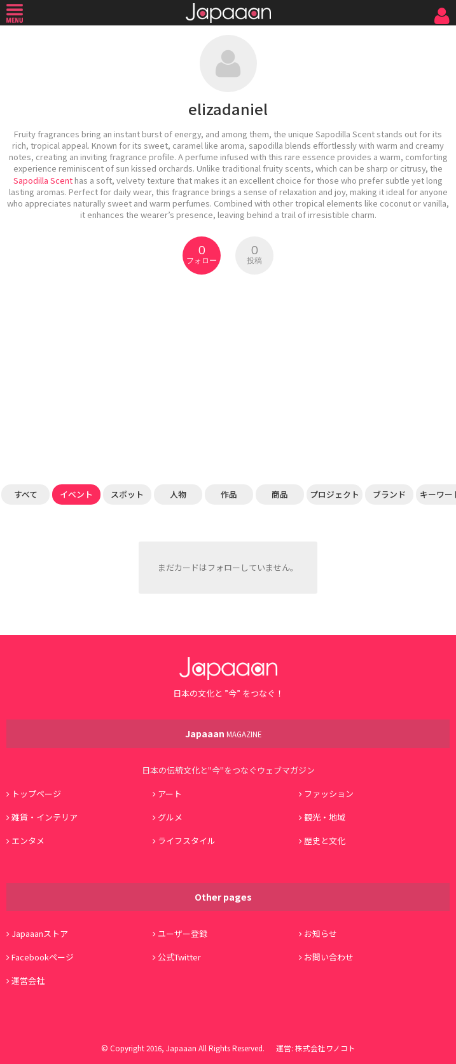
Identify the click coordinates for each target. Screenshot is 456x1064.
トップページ (36, 794)
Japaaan (228, 13)
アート (170, 794)
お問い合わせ (329, 957)
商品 (280, 494)
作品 (229, 494)
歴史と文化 (324, 841)
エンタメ (28, 841)
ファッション (329, 794)
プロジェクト (334, 494)
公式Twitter (179, 957)
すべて (26, 494)
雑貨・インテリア (44, 817)
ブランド (389, 494)
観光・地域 (324, 817)
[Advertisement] (228, 379)
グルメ (170, 817)
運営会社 (28, 980)
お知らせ (320, 933)
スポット (127, 494)
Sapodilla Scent (43, 180)
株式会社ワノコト (325, 1047)
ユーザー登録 (182, 933)
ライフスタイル (187, 841)
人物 (178, 494)
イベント (76, 494)
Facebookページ (42, 957)
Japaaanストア (39, 933)
